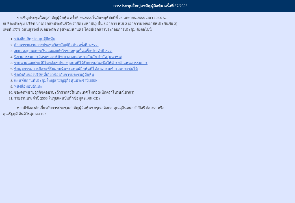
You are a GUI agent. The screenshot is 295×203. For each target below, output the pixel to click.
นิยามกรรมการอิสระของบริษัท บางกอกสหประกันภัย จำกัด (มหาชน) (68, 57)
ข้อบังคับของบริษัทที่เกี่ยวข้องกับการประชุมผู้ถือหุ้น (54, 74)
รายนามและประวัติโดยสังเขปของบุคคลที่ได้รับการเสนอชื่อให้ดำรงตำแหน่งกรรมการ (81, 63)
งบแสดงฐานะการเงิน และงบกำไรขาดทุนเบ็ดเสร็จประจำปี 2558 (63, 51)
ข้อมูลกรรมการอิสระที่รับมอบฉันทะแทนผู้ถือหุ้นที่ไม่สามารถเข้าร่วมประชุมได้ (76, 69)
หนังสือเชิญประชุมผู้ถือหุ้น (34, 39)
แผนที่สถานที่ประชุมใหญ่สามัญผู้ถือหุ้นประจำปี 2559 (55, 80)
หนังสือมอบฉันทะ (28, 86)
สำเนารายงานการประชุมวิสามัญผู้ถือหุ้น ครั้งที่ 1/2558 (56, 45)
